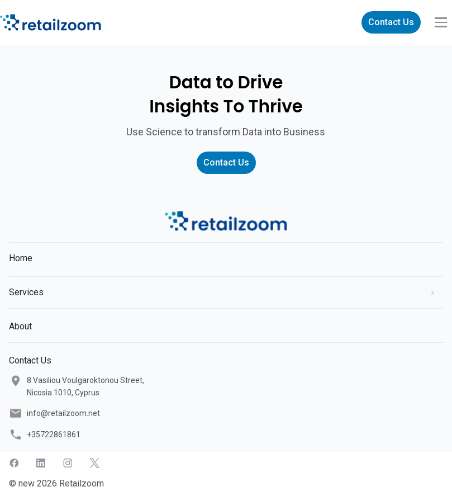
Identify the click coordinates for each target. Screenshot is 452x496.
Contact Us (391, 22)
